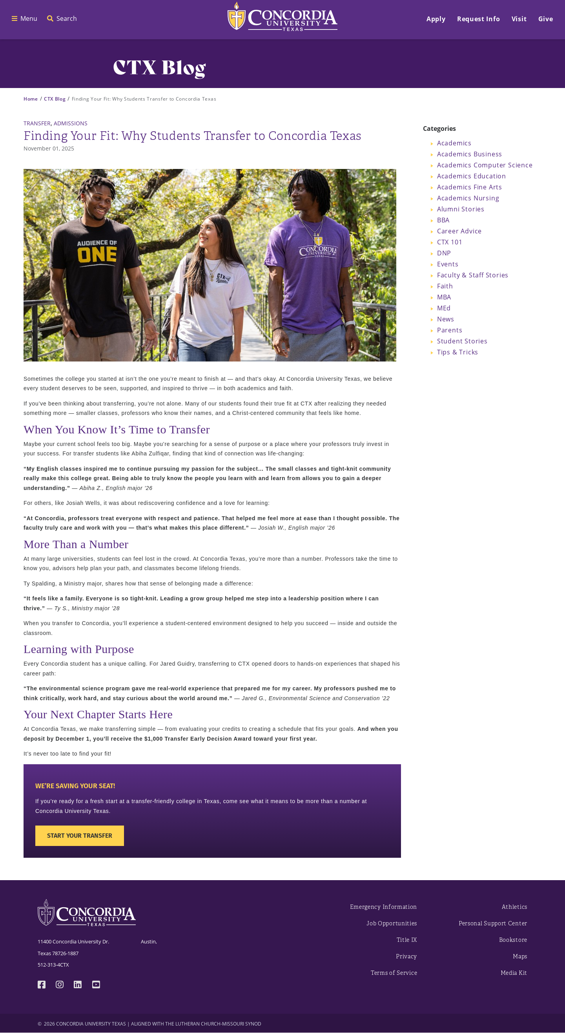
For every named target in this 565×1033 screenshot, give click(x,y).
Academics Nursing (468, 198)
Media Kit (514, 973)
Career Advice (459, 231)
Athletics (514, 907)
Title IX (407, 940)
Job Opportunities (391, 923)
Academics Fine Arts (469, 187)
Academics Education (471, 176)
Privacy (406, 956)
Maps (520, 956)
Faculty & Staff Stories (472, 275)
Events (448, 264)
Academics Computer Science (485, 165)
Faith (445, 286)
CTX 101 (450, 242)
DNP (444, 253)
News (445, 319)
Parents (450, 330)
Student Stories (462, 341)
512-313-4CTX (53, 964)
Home (31, 98)
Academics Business (469, 154)
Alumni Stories (461, 209)
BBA (443, 220)
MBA (444, 297)
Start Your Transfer (79, 835)
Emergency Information (383, 907)
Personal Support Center (493, 923)
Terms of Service (394, 973)
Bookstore (513, 940)
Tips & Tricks (457, 352)
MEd (444, 308)
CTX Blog (55, 98)
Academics (454, 143)
